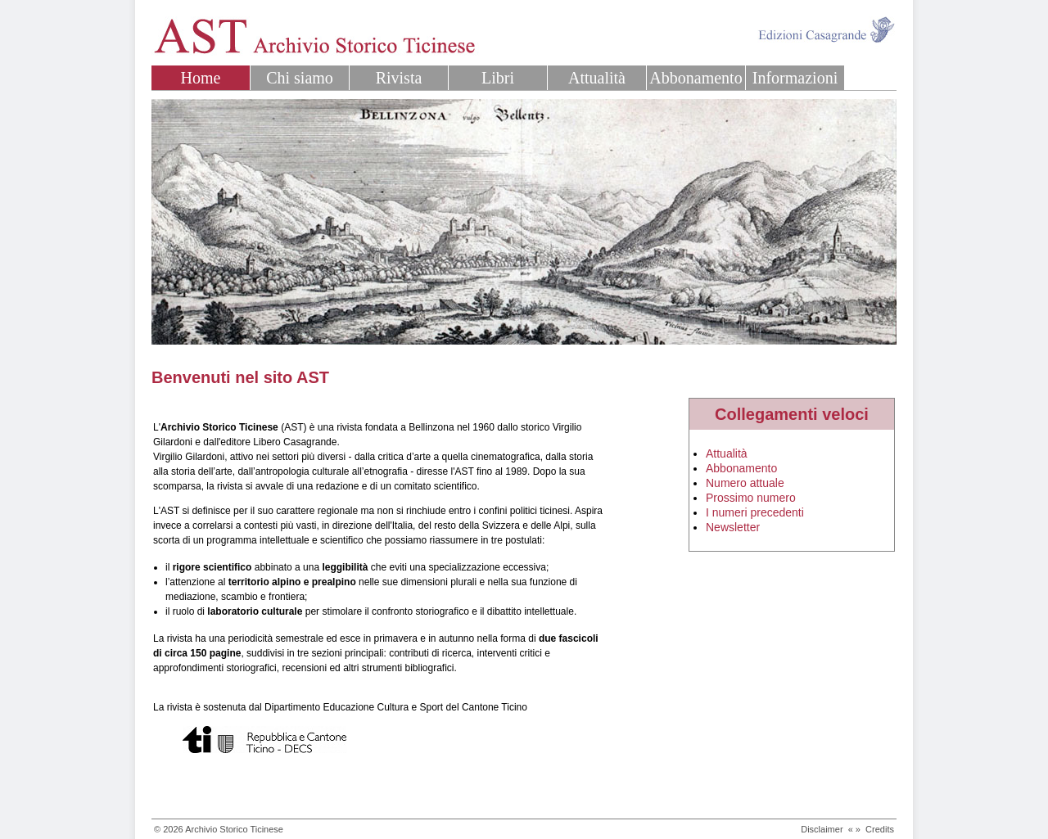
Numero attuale (745, 482)
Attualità (597, 78)
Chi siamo (299, 78)
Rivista (399, 78)
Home (201, 78)
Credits (879, 829)
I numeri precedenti (755, 512)
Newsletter (733, 527)
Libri (497, 78)
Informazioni (795, 78)
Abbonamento (695, 78)
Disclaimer (821, 829)
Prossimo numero (751, 497)
